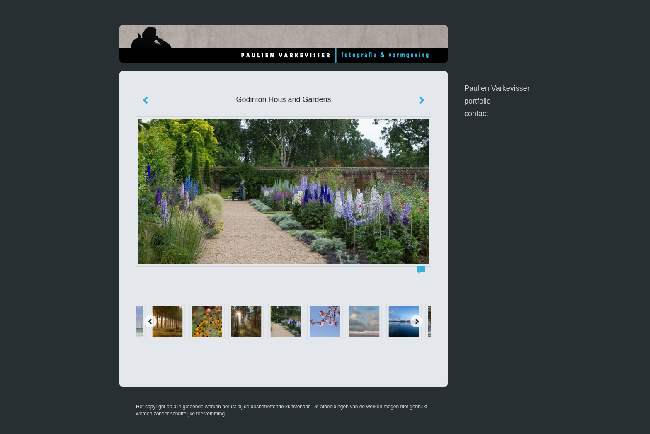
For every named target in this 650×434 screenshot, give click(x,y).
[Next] (416, 321)
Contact (476, 113)
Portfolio (477, 101)
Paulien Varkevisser (497, 88)
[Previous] (150, 321)
